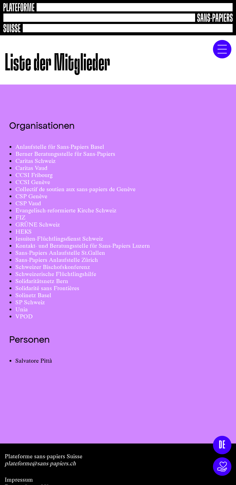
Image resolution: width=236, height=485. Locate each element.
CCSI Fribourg (34, 175)
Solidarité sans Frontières (47, 288)
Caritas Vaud (31, 168)
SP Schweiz (30, 302)
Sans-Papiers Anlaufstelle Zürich (56, 259)
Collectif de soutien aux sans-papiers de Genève (75, 189)
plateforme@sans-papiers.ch (40, 463)
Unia (21, 309)
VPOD (24, 316)
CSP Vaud (28, 203)
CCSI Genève (32, 182)
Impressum (19, 479)
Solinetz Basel (33, 295)
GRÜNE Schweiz (37, 224)
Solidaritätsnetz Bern (41, 281)
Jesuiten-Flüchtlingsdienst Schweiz (59, 238)
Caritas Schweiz (35, 160)
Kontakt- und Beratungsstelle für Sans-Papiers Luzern (82, 245)
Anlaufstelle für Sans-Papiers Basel (59, 146)
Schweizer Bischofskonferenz (52, 266)
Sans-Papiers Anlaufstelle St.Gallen (60, 252)
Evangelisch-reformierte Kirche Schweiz (65, 210)
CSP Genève (31, 196)
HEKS (23, 231)
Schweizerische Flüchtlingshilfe (55, 274)
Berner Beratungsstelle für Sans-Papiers (65, 153)
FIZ (20, 217)
